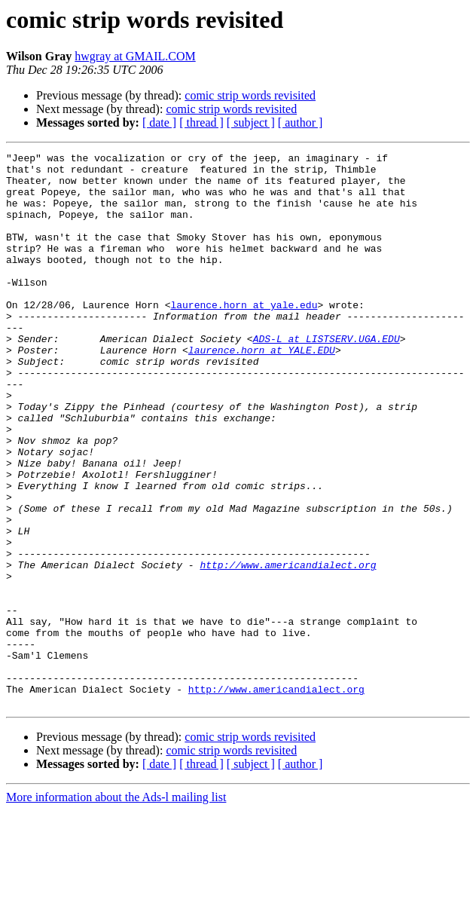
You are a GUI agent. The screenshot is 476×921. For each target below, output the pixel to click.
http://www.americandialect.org (288, 648)
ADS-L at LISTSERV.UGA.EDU (326, 377)
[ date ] (159, 122)
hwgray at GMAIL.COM (135, 56)
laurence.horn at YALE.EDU (261, 390)
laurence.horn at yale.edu (243, 336)
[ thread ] (201, 122)
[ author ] (300, 122)
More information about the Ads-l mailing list (116, 907)
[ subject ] (251, 122)
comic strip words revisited (250, 95)
